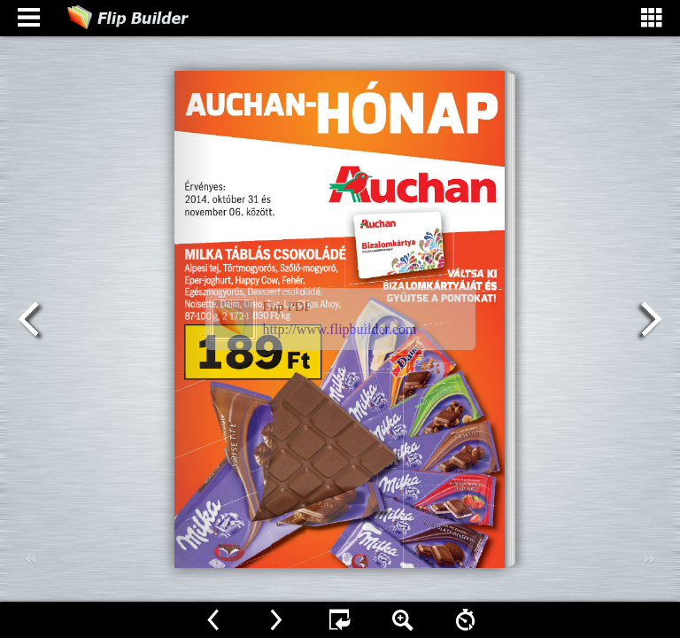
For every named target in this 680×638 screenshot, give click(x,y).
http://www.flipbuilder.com (340, 329)
